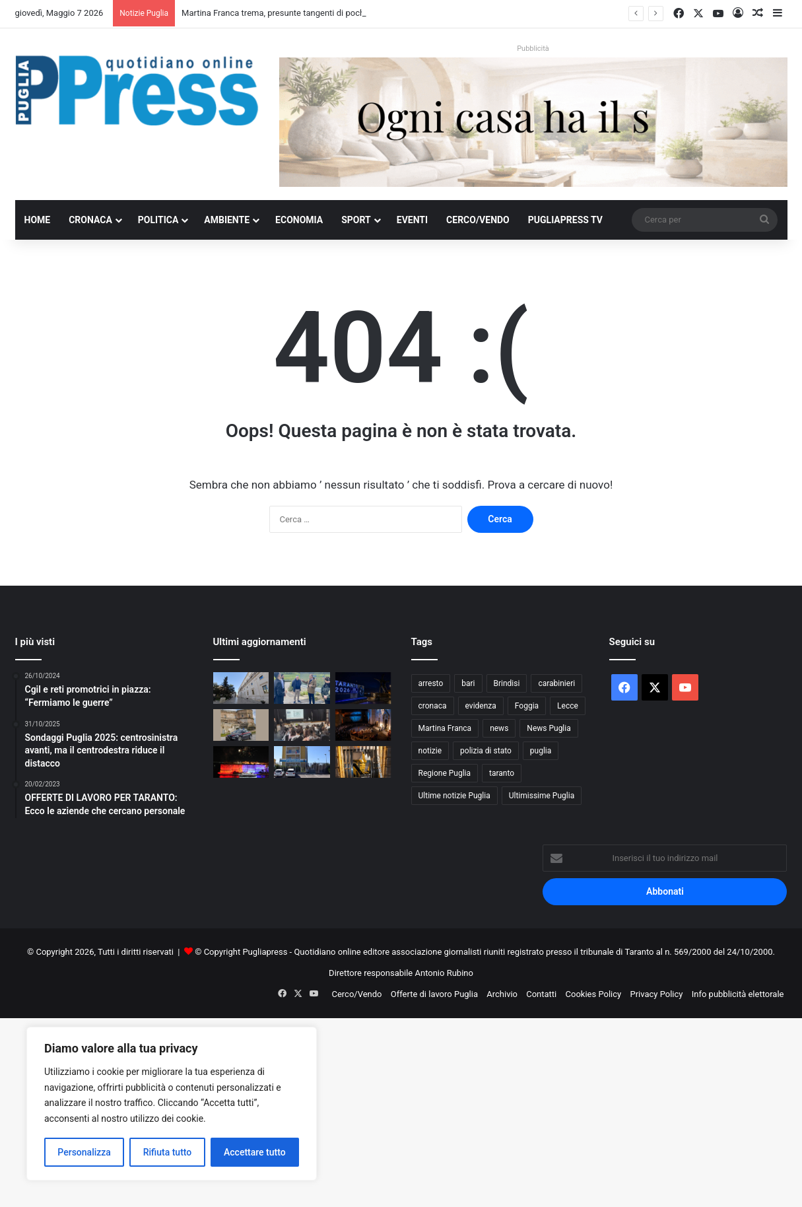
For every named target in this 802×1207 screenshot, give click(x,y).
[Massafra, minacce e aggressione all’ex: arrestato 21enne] (241, 725)
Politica (158, 220)
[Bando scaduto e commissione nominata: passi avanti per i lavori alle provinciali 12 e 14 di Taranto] (302, 688)
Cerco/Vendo (478, 220)
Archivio (502, 994)
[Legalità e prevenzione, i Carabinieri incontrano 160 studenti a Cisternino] (302, 725)
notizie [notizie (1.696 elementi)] (430, 750)
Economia (299, 220)
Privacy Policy (656, 994)
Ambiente (227, 220)
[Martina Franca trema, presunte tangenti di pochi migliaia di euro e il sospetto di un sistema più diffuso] (241, 688)
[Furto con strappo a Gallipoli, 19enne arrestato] (302, 762)
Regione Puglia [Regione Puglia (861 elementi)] (444, 773)
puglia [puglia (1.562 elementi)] (540, 750)
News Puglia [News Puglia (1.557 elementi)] (548, 728)
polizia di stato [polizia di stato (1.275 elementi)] (486, 750)
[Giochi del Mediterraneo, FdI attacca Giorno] (363, 688)
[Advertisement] (396, 1110)
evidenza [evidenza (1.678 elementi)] (480, 705)
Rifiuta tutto (167, 1152)
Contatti (541, 994)
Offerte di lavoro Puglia (434, 994)
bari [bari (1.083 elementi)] (468, 683)
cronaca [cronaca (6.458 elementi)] (432, 705)
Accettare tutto (255, 1152)
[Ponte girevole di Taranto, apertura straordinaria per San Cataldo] (241, 762)
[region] (171, 1104)
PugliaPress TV (565, 220)
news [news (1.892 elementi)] (499, 728)
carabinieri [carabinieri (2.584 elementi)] (556, 683)
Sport (356, 220)
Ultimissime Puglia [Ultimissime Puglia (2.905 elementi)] (541, 795)
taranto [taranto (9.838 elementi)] (501, 773)
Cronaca (90, 220)
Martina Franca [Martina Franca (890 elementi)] (445, 728)
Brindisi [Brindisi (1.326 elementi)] (507, 683)
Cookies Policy (594, 994)
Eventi (412, 220)
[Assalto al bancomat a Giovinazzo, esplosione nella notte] (363, 762)
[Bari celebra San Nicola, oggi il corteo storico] (363, 725)
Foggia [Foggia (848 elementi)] (527, 705)
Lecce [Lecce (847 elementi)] (567, 705)
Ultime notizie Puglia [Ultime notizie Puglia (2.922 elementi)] (454, 795)
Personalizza (84, 1152)
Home (37, 220)
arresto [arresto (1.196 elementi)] (431, 683)
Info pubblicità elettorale (738, 994)
